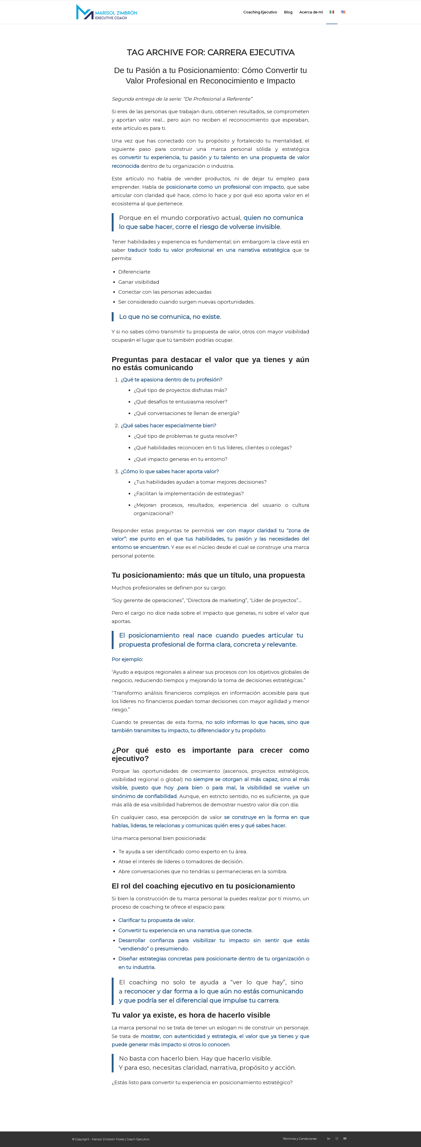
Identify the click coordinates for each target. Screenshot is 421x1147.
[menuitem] (260, 12)
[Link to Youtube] (345, 1138)
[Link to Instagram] (337, 1138)
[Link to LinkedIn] (329, 1138)
